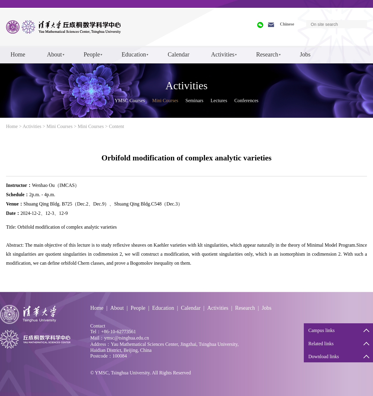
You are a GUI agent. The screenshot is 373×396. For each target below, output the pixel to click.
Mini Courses (165, 100)
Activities (223, 54)
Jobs (305, 54)
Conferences (246, 100)
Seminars (194, 100)
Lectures (219, 100)
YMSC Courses (130, 100)
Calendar (178, 54)
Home (18, 54)
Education (134, 54)
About (54, 54)
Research (267, 54)
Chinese (287, 24)
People (92, 54)
